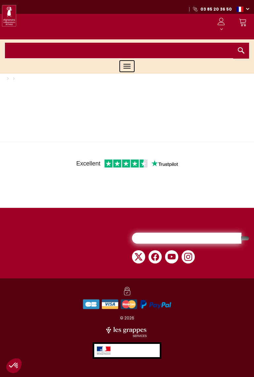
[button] (242, 9)
